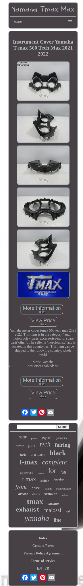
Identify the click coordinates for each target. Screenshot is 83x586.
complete (54, 462)
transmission (63, 488)
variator (53, 504)
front (21, 487)
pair (31, 445)
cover (20, 446)
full (63, 472)
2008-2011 (38, 455)
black (58, 453)
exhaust (28, 510)
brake (58, 479)
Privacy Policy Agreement (43, 553)
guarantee (62, 438)
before (65, 495)
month (41, 473)
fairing (62, 445)
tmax (35, 501)
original (46, 438)
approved (26, 472)
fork (35, 488)
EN (39, 568)
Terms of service (43, 561)
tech (45, 444)
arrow (23, 494)
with (68, 511)
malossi (52, 510)
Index (43, 538)
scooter (50, 493)
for (52, 470)
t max (29, 479)
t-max (28, 462)
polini (34, 438)
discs (36, 494)
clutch (48, 488)
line (58, 520)
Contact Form (43, 546)
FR (46, 568)
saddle (45, 480)
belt (23, 454)
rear (23, 437)
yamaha (37, 518)
